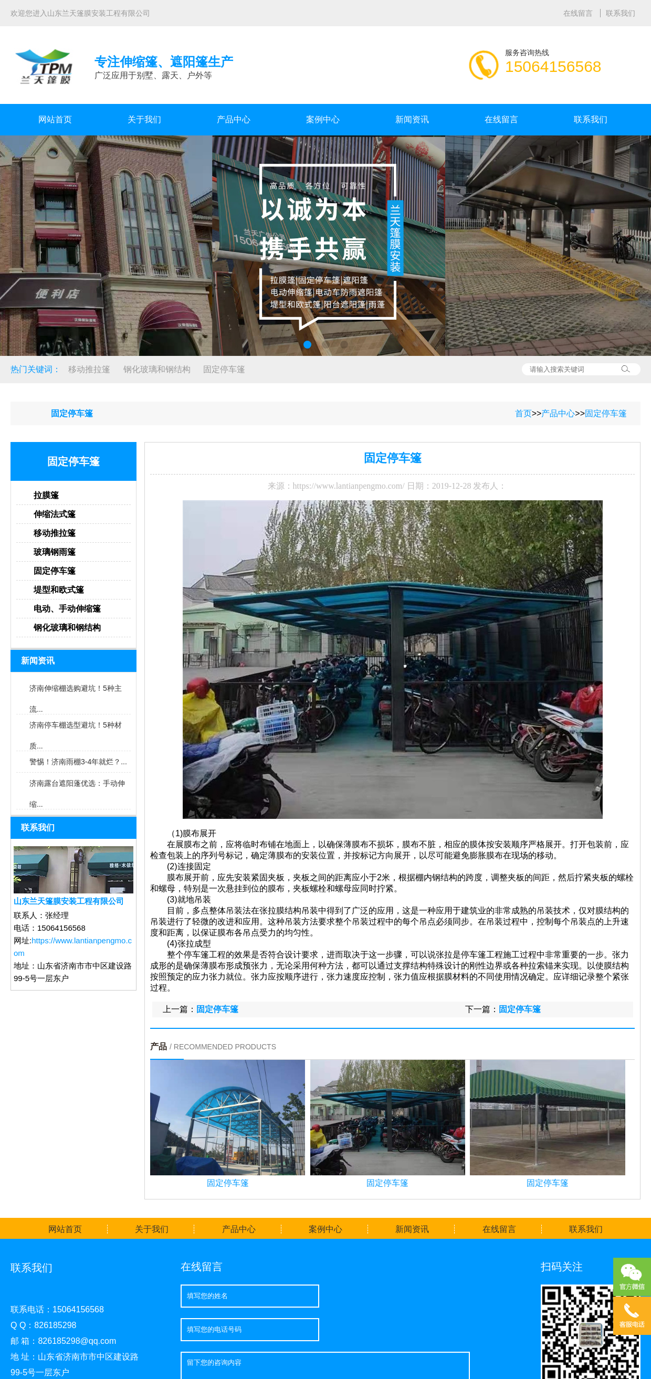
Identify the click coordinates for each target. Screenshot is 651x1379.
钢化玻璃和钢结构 (157, 369)
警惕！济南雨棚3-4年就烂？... (78, 761)
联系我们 (620, 13)
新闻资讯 (412, 119)
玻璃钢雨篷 (55, 552)
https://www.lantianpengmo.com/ (349, 485)
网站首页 (55, 119)
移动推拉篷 (89, 369)
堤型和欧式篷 (59, 589)
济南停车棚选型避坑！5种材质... (75, 728)
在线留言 (579, 13)
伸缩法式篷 (55, 514)
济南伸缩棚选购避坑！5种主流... (75, 691)
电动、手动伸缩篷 (67, 608)
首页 (523, 413)
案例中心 (323, 119)
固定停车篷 (224, 369)
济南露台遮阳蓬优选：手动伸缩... (77, 786)
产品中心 (233, 119)
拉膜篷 (46, 495)
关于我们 (144, 119)
